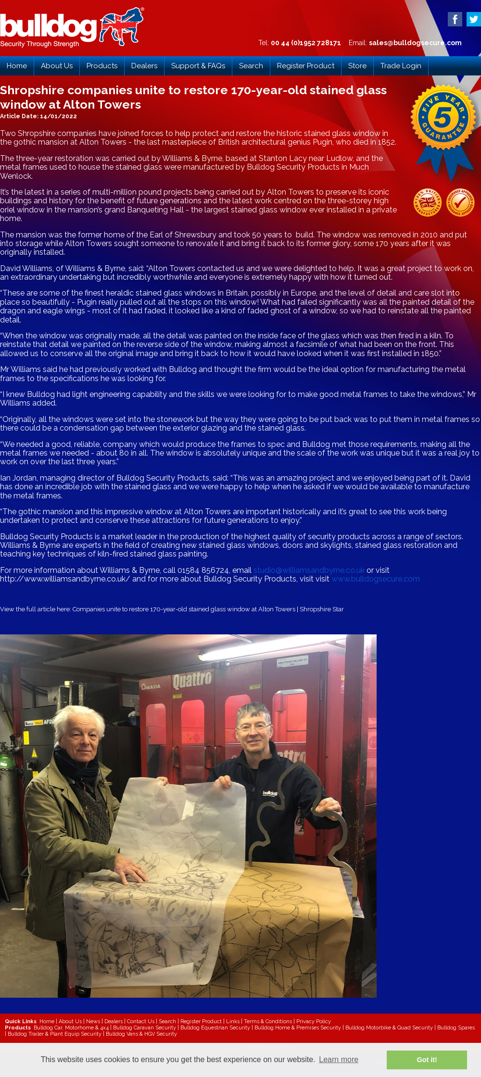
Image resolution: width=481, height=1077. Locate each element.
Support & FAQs (198, 66)
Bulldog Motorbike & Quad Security (389, 1028)
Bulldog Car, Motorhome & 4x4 (71, 1028)
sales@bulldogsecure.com (415, 43)
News (93, 1021)
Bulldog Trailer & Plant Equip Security (54, 1034)
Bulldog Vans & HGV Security (141, 1034)
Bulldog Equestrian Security (215, 1028)
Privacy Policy (313, 1021)
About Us (57, 66)
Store (357, 66)
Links (233, 1021)
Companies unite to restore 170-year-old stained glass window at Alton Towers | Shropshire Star (208, 609)
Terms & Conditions (268, 1021)
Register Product (305, 66)
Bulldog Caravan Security (144, 1028)
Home (17, 66)
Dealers (144, 66)
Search (251, 66)
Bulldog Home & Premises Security (297, 1028)
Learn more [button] (338, 1059)
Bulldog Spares (456, 1028)
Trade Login (400, 66)
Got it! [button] (427, 1060)
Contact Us (140, 1021)
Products (102, 66)
